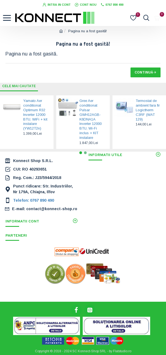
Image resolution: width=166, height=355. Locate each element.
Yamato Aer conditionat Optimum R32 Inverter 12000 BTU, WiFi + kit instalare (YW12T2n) (35, 114)
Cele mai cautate (19, 86)
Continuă (144, 72)
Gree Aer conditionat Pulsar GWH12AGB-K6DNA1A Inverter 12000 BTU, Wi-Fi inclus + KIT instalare (90, 119)
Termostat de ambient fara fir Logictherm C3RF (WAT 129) (148, 110)
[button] (80, 152)
